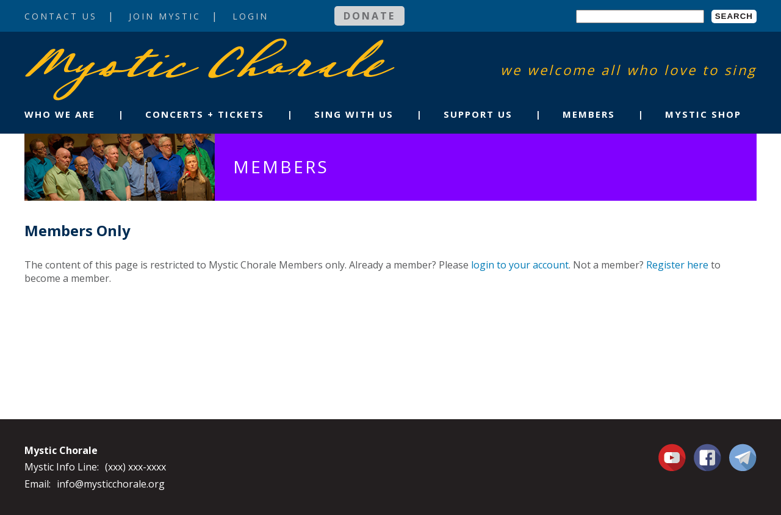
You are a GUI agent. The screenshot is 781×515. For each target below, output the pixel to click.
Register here (677, 265)
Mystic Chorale (94, 51)
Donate (369, 16)
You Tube (673, 457)
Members (589, 114)
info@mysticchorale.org (111, 484)
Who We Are (59, 114)
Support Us (478, 114)
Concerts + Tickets (204, 114)
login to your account (520, 265)
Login (250, 16)
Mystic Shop (703, 114)
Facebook (707, 450)
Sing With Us (354, 114)
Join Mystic (165, 16)
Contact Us (60, 16)
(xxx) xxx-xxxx (135, 467)
